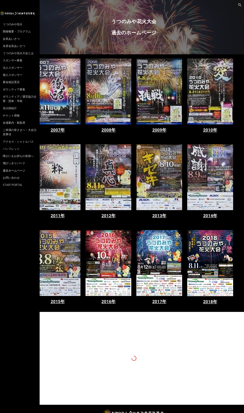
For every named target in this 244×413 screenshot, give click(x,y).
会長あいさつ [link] (15, 39)
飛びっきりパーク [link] (18, 163)
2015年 (75, 282)
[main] (144, 27)
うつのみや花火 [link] (17, 24)
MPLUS (180, 406)
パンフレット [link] (15, 149)
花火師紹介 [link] (14, 108)
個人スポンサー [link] (17, 75)
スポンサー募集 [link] (17, 60)
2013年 (167, 202)
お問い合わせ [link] (15, 178)
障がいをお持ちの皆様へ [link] (22, 156)
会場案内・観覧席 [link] (18, 123)
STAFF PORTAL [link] (17, 185)
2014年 (213, 202)
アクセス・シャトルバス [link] (22, 142)
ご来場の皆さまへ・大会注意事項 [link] (24, 132)
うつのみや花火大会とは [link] (22, 53)
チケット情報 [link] (15, 115)
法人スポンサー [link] (17, 68)
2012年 (121, 202)
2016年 (121, 282)
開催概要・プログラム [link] (21, 31)
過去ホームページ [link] (18, 170)
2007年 (75, 123)
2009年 (167, 123)
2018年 (213, 282)
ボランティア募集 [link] (18, 89)
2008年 (121, 123)
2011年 (75, 202)
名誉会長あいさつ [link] (18, 46)
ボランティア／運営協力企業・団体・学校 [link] (24, 99)
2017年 (167, 282)
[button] (240, 5)
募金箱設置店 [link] (15, 82)
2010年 (213, 123)
